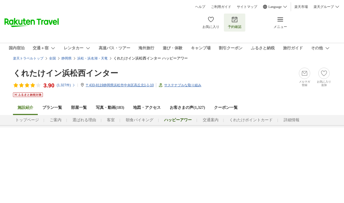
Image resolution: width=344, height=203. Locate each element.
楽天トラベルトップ (28, 58)
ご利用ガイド (221, 7)
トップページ (27, 120)
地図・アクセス (147, 107)
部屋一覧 (79, 107)
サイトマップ (247, 7)
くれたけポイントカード (251, 120)
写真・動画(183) (110, 107)
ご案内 (55, 120)
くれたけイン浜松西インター (65, 73)
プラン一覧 (52, 107)
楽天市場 (301, 7)
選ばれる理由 (84, 120)
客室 (111, 120)
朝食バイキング (139, 120)
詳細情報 (291, 120)
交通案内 (211, 120)
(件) (66, 85)
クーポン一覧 (226, 107)
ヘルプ (200, 7)
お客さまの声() (187, 107)
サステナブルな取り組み (182, 85)
